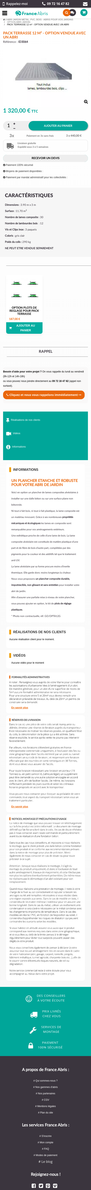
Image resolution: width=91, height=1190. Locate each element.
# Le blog (45, 1161)
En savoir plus (19, 707)
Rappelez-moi (15, 3)
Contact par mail (85, 4)
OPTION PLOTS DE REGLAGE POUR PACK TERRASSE (24, 311)
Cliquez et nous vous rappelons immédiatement (43, 395)
